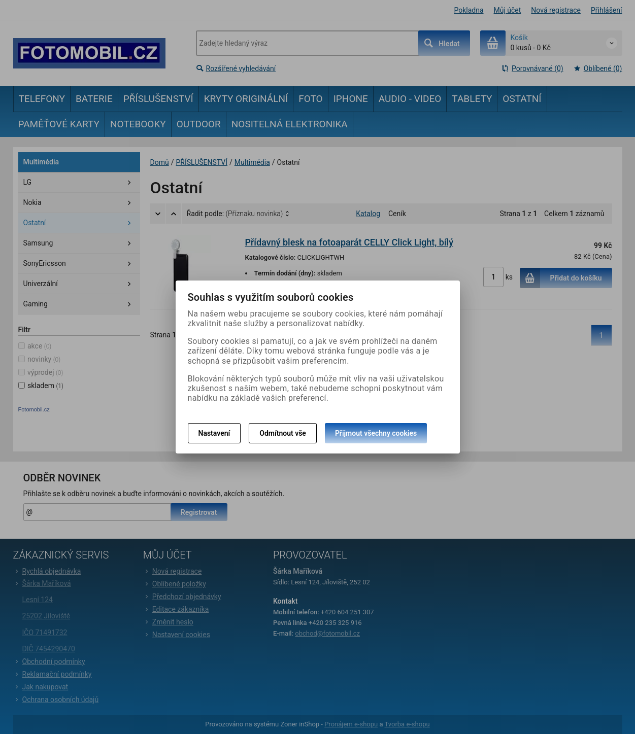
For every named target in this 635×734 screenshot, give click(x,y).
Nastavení (214, 433)
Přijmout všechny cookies (376, 433)
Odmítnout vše (282, 433)
